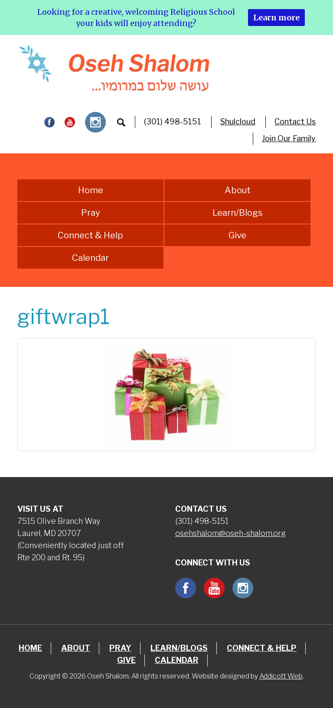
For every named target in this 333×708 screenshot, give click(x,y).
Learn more (276, 18)
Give (237, 235)
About (238, 190)
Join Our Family (289, 138)
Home (90, 190)
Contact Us (295, 121)
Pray (90, 213)
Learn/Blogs (237, 213)
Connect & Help (90, 235)
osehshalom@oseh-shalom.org (230, 533)
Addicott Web (281, 676)
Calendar (90, 258)
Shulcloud (237, 121)
